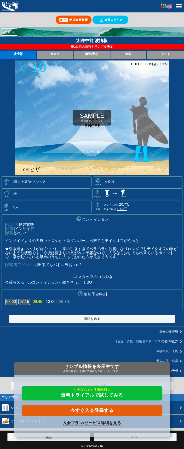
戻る (49, 437)
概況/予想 (91, 54)
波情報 (18, 54)
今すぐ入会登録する (92, 410)
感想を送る (92, 319)
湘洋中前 (9, 32)
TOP (135, 437)
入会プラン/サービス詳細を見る (92, 423)
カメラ (54, 54)
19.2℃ (122, 209)
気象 (128, 54)
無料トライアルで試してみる (92, 393)
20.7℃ (124, 204)
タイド (165, 54)
